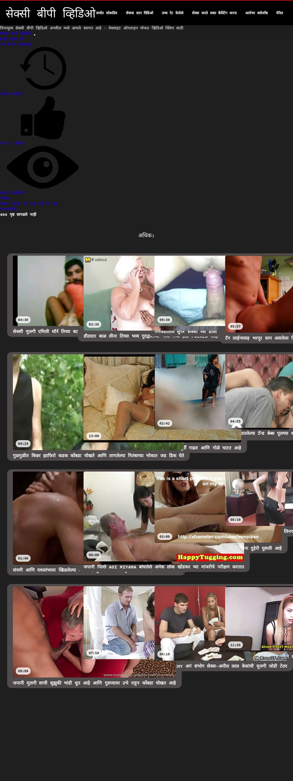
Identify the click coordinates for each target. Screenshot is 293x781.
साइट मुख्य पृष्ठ (12, 38)
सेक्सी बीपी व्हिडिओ (17, 33)
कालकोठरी (8, 209)
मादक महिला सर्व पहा (19, 203)
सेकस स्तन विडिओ (139, 13)
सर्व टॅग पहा (48, 203)
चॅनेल (279, 13)
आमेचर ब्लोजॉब (256, 13)
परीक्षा (4, 198)
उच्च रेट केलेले (172, 13)
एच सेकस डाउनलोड (16, 44)
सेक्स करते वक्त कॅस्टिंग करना (214, 13)
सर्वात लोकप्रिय (106, 13)
